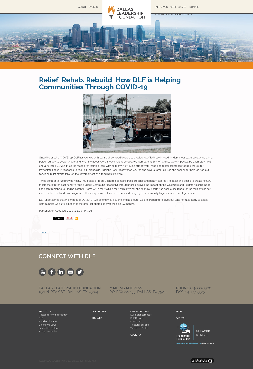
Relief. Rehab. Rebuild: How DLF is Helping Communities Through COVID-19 (110, 83)
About (82, 7)
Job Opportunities (48, 331)
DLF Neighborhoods (140, 314)
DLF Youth (135, 321)
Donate (194, 7)
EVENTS (180, 318)
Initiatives (161, 7)
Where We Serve (47, 324)
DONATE (97, 318)
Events (93, 7)
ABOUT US (45, 311)
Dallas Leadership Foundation (59, 361)
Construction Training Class (173, 14)
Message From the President (53, 314)
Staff (41, 318)
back (43, 232)
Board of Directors (48, 321)
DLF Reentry (137, 318)
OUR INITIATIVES (139, 311)
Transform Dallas (139, 328)
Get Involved (178, 7)
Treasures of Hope (139, 324)
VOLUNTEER (99, 311)
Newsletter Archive (49, 328)
